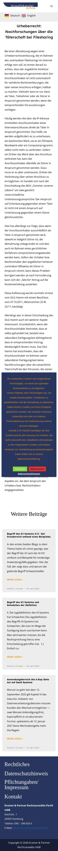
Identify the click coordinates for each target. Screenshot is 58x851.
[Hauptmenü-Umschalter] (51, 6)
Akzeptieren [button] (20, 469)
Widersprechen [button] (37, 469)
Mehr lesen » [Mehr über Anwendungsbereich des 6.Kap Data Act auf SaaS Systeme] (15, 738)
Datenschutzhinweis (26, 774)
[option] (28, 15)
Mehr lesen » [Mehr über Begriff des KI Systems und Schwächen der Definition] (15, 657)
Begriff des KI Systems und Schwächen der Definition (23, 604)
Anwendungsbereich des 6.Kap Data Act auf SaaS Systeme (28, 681)
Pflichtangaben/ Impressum (21, 784)
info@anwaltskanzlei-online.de (30, 828)
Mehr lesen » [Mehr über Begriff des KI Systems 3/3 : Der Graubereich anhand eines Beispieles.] (15, 579)
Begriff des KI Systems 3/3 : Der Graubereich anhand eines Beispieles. (29, 535)
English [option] (31, 15)
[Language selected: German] (21, 15)
